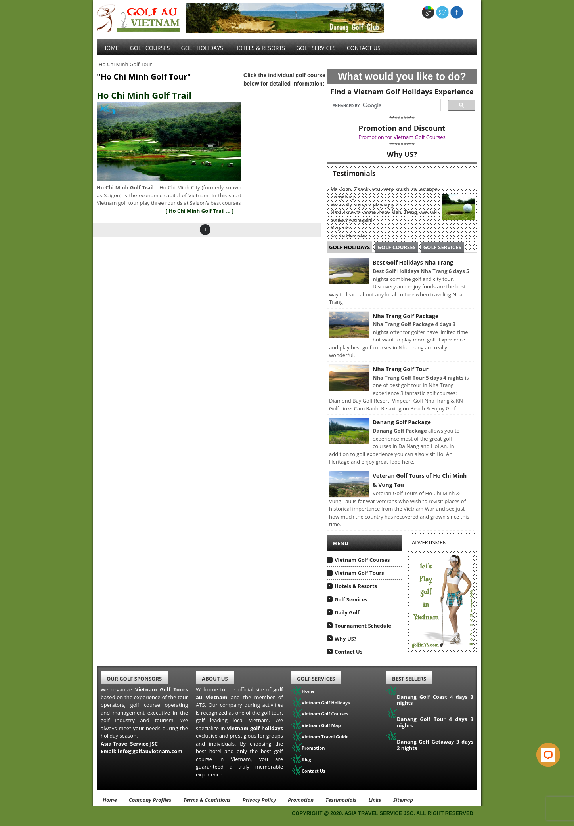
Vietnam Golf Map (321, 725)
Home (110, 48)
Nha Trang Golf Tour (401, 369)
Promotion (313, 748)
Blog (306, 759)
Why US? (345, 638)
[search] (382, 105)
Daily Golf (347, 612)
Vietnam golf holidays (255, 728)
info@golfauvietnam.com (150, 751)
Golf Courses (150, 48)
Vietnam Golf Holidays (326, 703)
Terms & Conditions (206, 799)
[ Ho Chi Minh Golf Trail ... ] (199, 210)
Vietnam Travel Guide (325, 737)
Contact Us (364, 48)
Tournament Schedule (363, 625)
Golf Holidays (202, 48)
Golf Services (442, 247)
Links (374, 799)
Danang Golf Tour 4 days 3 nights (435, 722)
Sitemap (403, 799)
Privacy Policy (259, 799)
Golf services (316, 48)
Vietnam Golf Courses (362, 559)
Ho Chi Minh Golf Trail (144, 95)
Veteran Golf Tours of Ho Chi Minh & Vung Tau (420, 480)
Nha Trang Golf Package (405, 316)
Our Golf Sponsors (134, 678)
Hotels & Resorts (259, 48)
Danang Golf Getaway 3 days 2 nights (435, 745)
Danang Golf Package (402, 422)
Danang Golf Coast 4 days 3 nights (435, 700)
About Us (215, 678)
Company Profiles (150, 799)
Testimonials (340, 799)
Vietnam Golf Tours (359, 572)
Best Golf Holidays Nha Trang (413, 262)
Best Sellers (409, 678)
